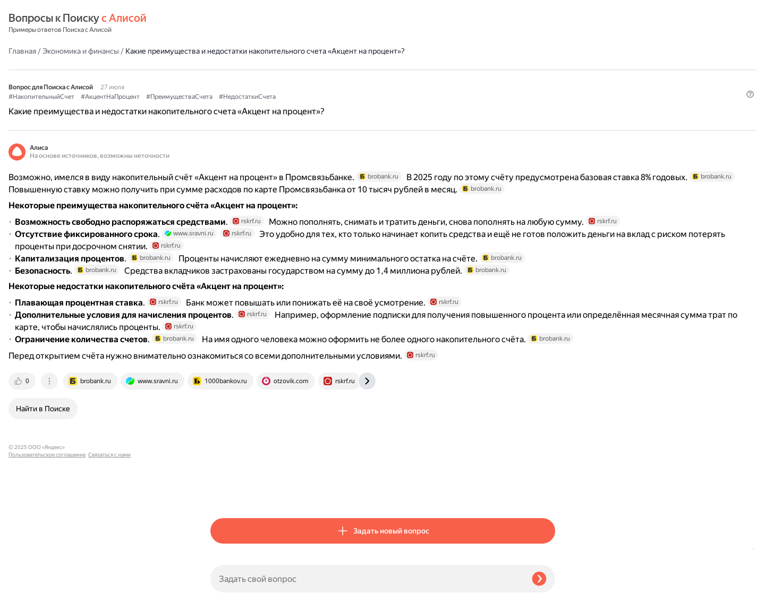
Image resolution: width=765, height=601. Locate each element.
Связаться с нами (29, 588)
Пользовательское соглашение (47, 581)
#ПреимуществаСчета (381, 80)
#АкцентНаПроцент (312, 80)
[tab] (224, 491)
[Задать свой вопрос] (366, 578)
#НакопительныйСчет (243, 80)
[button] (548, 97)
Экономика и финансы (282, 23)
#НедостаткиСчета (449, 80)
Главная (224, 23)
